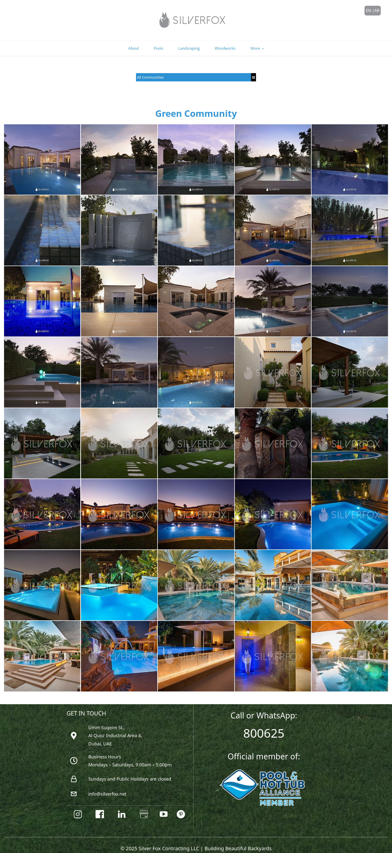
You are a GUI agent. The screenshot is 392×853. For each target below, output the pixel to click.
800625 (263, 724)
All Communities (150, 68)
